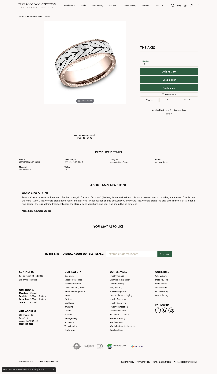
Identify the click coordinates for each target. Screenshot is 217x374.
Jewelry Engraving (118, 303)
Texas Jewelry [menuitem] (70, 326)
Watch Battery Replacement (123, 326)
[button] (173, 5)
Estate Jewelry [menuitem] (70, 330)
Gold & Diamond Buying (121, 295)
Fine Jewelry (97, 5)
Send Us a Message (28, 279)
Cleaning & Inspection (120, 279)
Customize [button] (169, 88)
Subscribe (164, 254)
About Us (159, 5)
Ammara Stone (161, 162)
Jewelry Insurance (118, 299)
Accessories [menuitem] (69, 322)
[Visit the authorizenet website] (76, 346)
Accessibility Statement (185, 361)
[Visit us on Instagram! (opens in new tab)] (171, 310)
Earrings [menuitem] (68, 299)
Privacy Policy (143, 361)
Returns (168, 100)
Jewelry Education (118, 310)
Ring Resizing (116, 287)
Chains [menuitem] (67, 310)
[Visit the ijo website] (89, 346)
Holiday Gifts (69, 5)
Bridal (83, 5)
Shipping (149, 100)
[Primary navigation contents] (114, 5)
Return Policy (127, 361)
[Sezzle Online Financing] (137, 346)
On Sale (112, 5)
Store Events (161, 283)
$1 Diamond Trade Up (120, 314)
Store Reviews (161, 279)
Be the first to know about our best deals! (74, 253)
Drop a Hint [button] (169, 79)
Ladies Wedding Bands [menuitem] (75, 287)
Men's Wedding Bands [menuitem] (74, 291)
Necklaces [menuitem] (69, 303)
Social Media (161, 287)
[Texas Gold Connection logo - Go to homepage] (37, 5)
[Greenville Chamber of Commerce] (116, 346)
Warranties (188, 100)
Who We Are (161, 276)
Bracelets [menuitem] (68, 306)
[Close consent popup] (53, 369)
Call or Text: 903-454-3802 (31, 276)
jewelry (21, 16)
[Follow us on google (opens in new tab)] (164, 310)
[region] (85, 76)
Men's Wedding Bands (34, 16)
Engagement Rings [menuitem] (73, 279)
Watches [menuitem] (68, 314)
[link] (185, 5)
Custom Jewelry (129, 5)
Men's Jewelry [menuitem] (70, 318)
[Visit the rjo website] (100, 346)
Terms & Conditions (162, 361)
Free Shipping (161, 295)
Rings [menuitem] (67, 295)
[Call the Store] (26, 324)
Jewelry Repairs (117, 276)
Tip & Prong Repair (118, 291)
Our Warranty (161, 291)
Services (145, 5)
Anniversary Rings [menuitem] (72, 283)
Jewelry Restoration (119, 306)
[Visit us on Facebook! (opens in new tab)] (158, 310)
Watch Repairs (116, 322)
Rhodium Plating (117, 318)
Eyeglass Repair (117, 330)
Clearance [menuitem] (69, 276)
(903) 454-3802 (84, 138)
